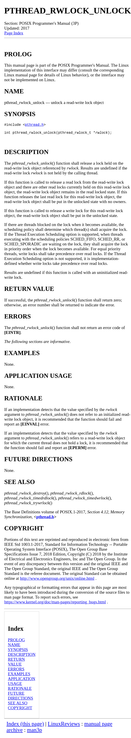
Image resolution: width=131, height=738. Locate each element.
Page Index (13, 33)
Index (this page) (25, 726)
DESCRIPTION (22, 657)
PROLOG (16, 642)
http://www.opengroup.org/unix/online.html (57, 581)
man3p (34, 733)
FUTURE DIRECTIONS (20, 698)
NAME (14, 647)
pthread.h (34, 125)
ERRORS (16, 671)
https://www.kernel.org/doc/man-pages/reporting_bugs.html (55, 604)
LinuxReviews (64, 726)
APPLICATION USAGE (21, 684)
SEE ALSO (17, 705)
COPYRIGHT (20, 710)
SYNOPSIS (18, 652)
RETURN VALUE (16, 664)
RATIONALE (20, 691)
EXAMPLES (19, 676)
